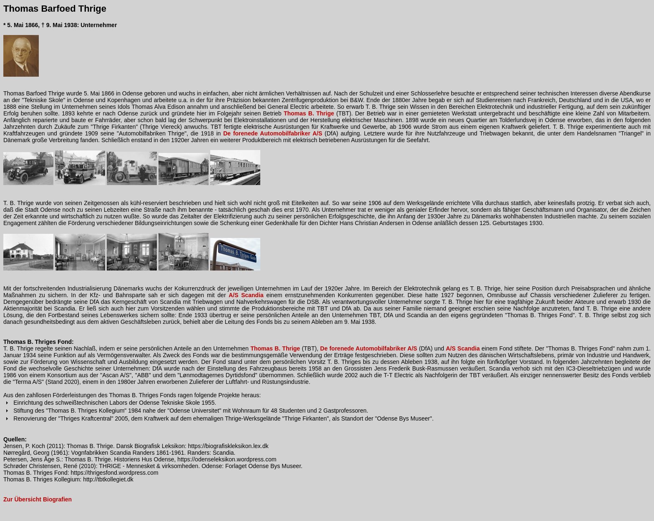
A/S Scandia (246, 295)
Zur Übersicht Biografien (37, 499)
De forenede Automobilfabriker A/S (272, 133)
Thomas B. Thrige (309, 113)
